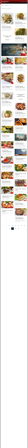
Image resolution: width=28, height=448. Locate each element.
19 (15, 225)
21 (21, 225)
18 (12, 225)
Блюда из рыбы (7, 5)
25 (15, 228)
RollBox (2, 5)
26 (18, 228)
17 (9, 225)
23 (9, 228)
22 (24, 225)
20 (18, 225)
